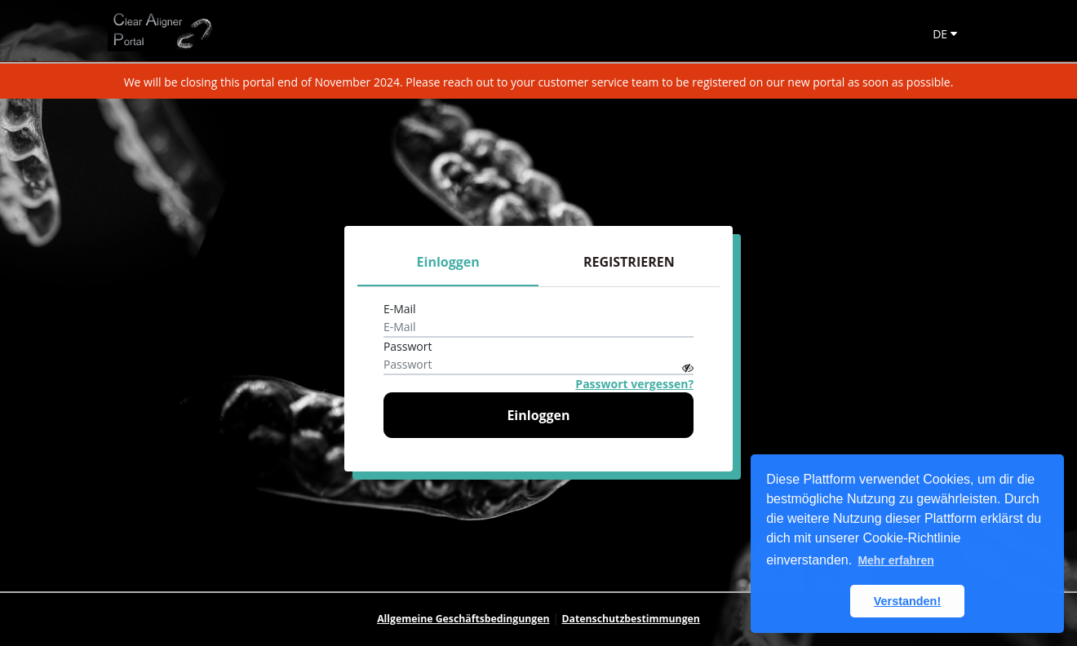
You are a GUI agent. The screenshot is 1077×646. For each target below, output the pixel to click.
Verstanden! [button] (907, 601)
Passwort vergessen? (634, 384)
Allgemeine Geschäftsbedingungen (463, 619)
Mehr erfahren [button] (895, 560)
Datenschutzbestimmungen (631, 619)
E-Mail (399, 308)
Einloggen (448, 262)
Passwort (407, 346)
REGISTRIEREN (629, 262)
